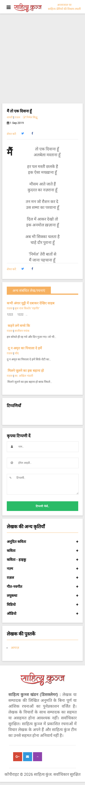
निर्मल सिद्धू (30, 117)
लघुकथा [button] (42, 595)
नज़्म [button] (42, 568)
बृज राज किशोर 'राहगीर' (27, 308)
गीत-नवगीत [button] (42, 586)
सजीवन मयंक (22, 330)
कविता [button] (42, 550)
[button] (22, 133)
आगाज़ (15, 647)
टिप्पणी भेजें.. (42, 506)
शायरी (10, 117)
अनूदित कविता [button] (42, 541)
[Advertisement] (42, 59)
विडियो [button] (42, 604)
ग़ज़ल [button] (42, 577)
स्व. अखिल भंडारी (24, 375)
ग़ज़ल (17, 117)
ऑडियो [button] (42, 613)
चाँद (17, 353)
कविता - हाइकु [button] (42, 559)
